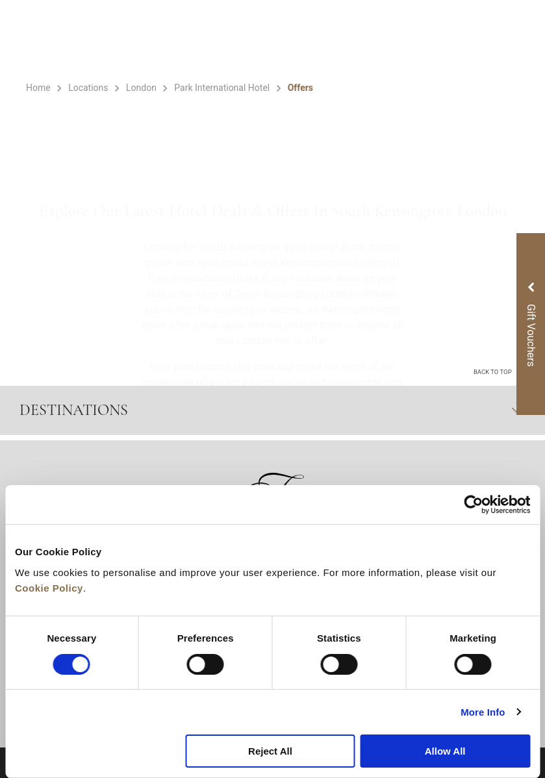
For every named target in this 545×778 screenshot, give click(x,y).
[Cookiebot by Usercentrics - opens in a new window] (473, 504)
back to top (498, 370)
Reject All (270, 751)
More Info (483, 712)
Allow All (445, 751)
